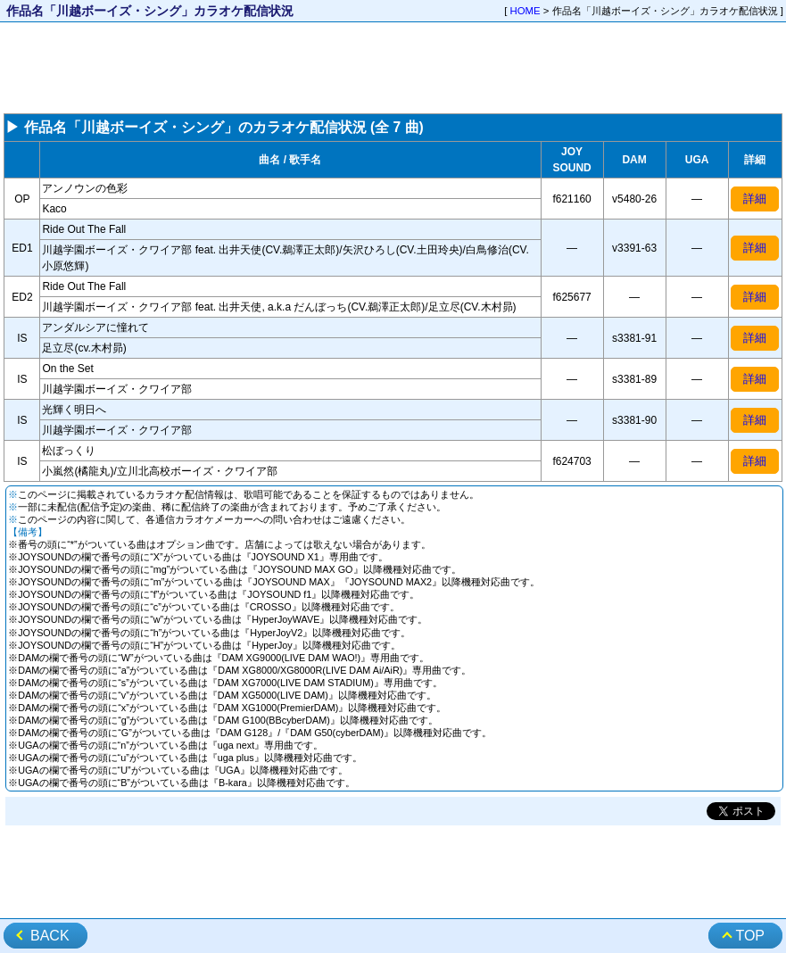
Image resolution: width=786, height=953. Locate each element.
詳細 (754, 198)
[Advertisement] (393, 68)
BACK (50, 935)
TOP (750, 935)
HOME (525, 10)
